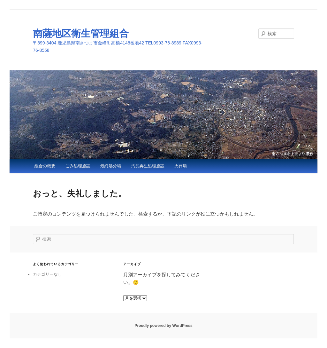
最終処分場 (110, 165)
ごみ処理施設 (77, 165)
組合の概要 (44, 165)
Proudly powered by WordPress (163, 325)
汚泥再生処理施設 (147, 165)
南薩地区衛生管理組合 (81, 33)
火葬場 (180, 165)
